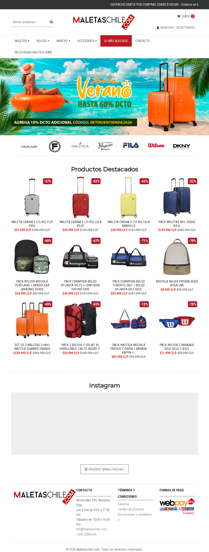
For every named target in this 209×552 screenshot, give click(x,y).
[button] (15, 97)
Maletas (21, 41)
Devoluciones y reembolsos (135, 517)
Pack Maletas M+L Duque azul (177, 224)
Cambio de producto (131, 509)
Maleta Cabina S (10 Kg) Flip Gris (32, 224)
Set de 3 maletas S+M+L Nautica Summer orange (32, 347)
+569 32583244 (86, 534)
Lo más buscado (116, 41)
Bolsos (42, 41)
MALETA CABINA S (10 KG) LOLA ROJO (80, 224)
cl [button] (190, 14)
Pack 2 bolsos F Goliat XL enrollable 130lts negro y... (80, 347)
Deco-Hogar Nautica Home (33, 52)
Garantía (123, 504)
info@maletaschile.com (91, 529)
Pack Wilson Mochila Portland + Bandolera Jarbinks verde (32, 285)
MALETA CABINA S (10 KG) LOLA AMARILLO (129, 224)
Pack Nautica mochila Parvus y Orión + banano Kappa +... (128, 348)
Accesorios (86, 41)
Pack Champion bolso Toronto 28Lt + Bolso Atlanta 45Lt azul (128, 285)
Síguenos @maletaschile (104, 469)
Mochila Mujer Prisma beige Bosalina (177, 283)
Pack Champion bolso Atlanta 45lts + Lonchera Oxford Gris (80, 285)
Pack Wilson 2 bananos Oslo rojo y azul (177, 347)
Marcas (62, 41)
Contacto (142, 41)
